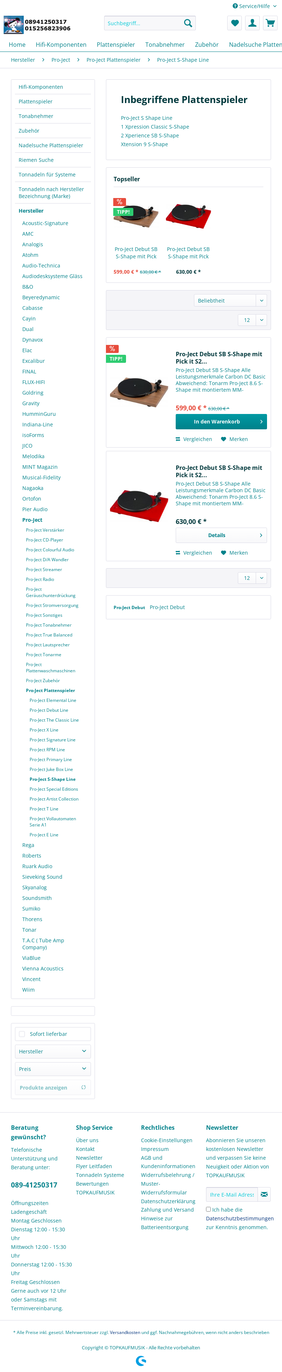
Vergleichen (194, 439)
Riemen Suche (36, 159)
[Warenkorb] (270, 23)
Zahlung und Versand (167, 1209)
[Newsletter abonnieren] (264, 1194)
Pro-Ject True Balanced (49, 635)
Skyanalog (34, 887)
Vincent (31, 979)
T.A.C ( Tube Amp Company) (43, 944)
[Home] (17, 45)
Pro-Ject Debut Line (49, 710)
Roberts (31, 855)
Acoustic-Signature (45, 223)
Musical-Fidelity (41, 477)
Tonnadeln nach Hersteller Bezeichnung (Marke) (51, 192)
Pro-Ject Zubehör (43, 680)
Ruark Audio (37, 866)
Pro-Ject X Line (44, 730)
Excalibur (33, 360)
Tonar (29, 929)
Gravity (30, 403)
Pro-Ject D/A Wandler (47, 559)
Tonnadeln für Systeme (47, 174)
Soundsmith (37, 897)
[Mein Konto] (252, 23)
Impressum (155, 1148)
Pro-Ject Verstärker (45, 530)
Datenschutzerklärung (168, 1201)
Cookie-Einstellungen (167, 1140)
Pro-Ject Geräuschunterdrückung (51, 592)
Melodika (33, 456)
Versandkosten (125, 1332)
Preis (25, 1068)
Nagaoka (32, 487)
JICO (27, 445)
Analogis (32, 244)
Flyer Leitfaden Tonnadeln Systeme (100, 1170)
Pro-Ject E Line (44, 835)
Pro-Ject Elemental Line (53, 700)
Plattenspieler (36, 101)
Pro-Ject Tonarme (43, 654)
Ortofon (31, 498)
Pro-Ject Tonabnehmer (49, 625)
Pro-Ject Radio (40, 579)
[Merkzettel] (234, 23)
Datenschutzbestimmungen (240, 1218)
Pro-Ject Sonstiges (44, 615)
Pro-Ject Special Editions (54, 789)
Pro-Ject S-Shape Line (53, 779)
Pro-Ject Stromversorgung (52, 605)
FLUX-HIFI (33, 382)
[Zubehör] (207, 45)
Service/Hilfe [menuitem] (252, 6)
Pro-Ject (32, 519)
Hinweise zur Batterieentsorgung (164, 1223)
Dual (28, 329)
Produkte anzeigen (53, 1087)
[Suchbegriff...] (150, 23)
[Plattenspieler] (116, 45)
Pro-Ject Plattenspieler (50, 690)
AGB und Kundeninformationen (168, 1162)
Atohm (30, 254)
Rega (28, 844)
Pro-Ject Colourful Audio (50, 550)
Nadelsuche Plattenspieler (51, 145)
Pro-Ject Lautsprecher (48, 645)
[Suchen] (188, 23)
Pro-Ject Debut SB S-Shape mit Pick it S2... (136, 253)
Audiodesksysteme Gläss (52, 276)
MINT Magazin (40, 466)
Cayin (29, 318)
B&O (27, 286)
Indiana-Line (37, 424)
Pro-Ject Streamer (44, 569)
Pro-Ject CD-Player (44, 540)
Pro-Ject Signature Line (53, 740)
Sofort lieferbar (48, 1033)
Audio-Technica (41, 265)
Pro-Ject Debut (130, 607)
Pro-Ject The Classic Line (54, 720)
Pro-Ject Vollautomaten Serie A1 (53, 822)
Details (235, 534)
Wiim (28, 989)
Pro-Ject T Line (44, 809)
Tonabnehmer (36, 116)
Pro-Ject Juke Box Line (51, 769)
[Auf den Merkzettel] (234, 439)
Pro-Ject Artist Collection (54, 799)
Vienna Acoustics (43, 968)
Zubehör (29, 130)
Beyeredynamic (41, 297)
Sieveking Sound (42, 876)
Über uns (87, 1140)
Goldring (32, 392)
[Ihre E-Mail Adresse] (232, 1194)
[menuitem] (150, 26)
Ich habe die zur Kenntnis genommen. (240, 1218)
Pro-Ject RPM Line (47, 749)
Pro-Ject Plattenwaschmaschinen (50, 667)
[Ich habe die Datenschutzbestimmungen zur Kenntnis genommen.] (208, 1209)
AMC (28, 233)
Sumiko (31, 908)
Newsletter (89, 1157)
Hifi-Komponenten (41, 86)
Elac (27, 350)
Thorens (32, 919)
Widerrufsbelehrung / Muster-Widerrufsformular (167, 1183)
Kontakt (85, 1148)
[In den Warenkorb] (221, 421)
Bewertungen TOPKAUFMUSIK (95, 1188)
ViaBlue (31, 957)
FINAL (29, 371)
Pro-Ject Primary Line (51, 759)
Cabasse (32, 307)
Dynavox (32, 339)
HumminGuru (39, 413)
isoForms (33, 435)
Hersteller (31, 210)
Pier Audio (34, 509)
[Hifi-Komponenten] (61, 45)
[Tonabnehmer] (165, 45)
